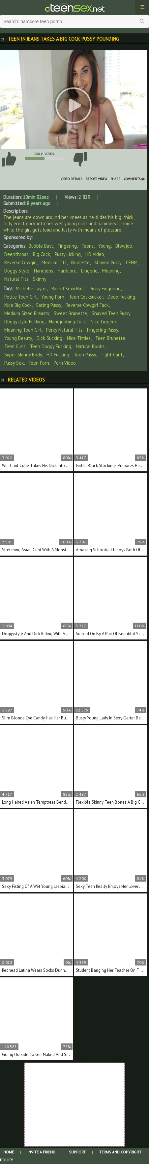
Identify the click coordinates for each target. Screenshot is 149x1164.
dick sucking (49, 338)
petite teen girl (20, 297)
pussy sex (14, 363)
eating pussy (48, 305)
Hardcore (67, 271)
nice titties (79, 338)
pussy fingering (105, 288)
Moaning (111, 271)
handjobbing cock (67, 321)
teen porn (38, 363)
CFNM (131, 262)
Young (104, 246)
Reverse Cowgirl (20, 262)
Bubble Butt (41, 246)
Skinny (39, 279)
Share (115, 179)
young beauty (18, 338)
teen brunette (110, 338)
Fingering (67, 246)
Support (77, 1151)
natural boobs (90, 346)
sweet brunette (70, 313)
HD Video (94, 254)
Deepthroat (16, 254)
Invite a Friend (41, 1151)
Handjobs (43, 271)
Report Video (96, 179)
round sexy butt (68, 288)
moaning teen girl (23, 330)
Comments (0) (134, 179)
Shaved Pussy (107, 262)
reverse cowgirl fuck (87, 305)
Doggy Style (16, 271)
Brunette (80, 262)
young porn (52, 297)
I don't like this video (80, 159)
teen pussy (85, 354)
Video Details (71, 179)
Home (8, 1151)
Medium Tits (54, 262)
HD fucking (57, 354)
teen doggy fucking (50, 346)
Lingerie (89, 271)
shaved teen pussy (111, 313)
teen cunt (14, 346)
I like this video (9, 159)
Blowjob (123, 246)
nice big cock (18, 305)
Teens (87, 246)
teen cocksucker (86, 297)
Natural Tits (16, 279)
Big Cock (41, 254)
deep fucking (121, 297)
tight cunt (112, 354)
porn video (65, 363)
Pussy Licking (68, 254)
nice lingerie (104, 321)
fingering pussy (102, 330)
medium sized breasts (26, 313)
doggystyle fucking (24, 321)
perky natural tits (64, 330)
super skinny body (23, 354)
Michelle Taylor (31, 288)
